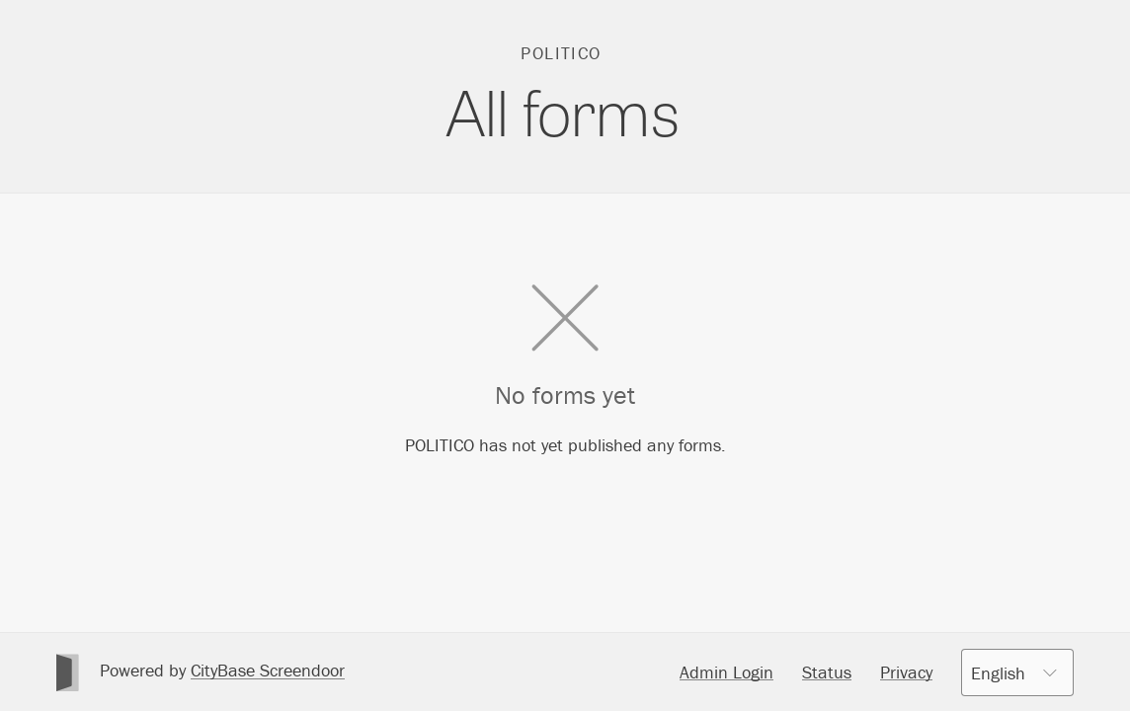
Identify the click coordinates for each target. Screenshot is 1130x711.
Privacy (906, 672)
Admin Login (726, 672)
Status (826, 672)
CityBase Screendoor (268, 670)
